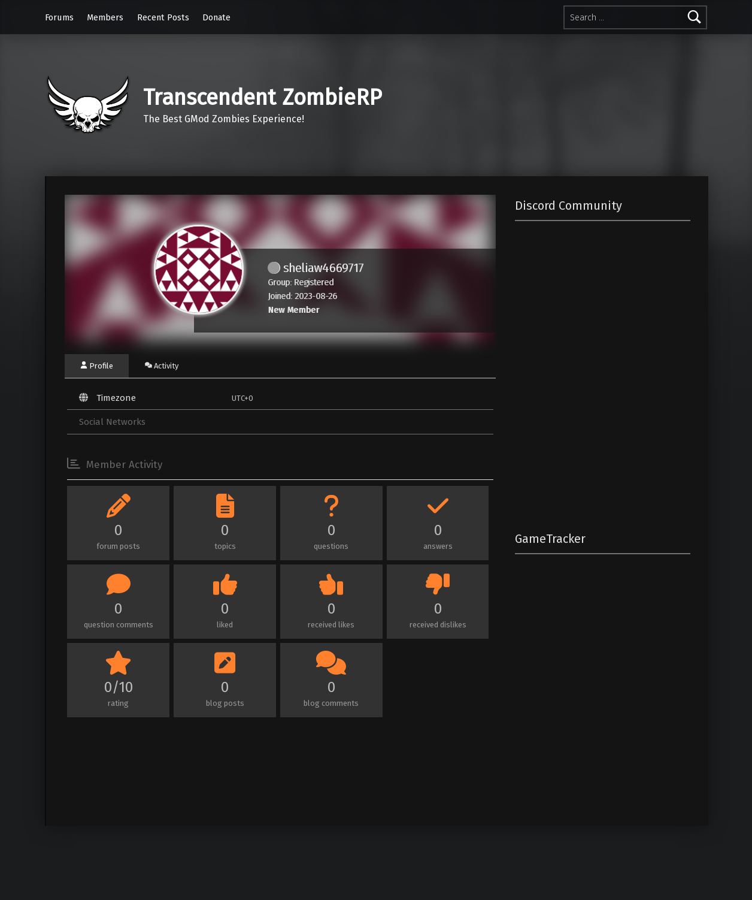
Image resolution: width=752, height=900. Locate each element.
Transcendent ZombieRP (262, 97)
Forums (59, 17)
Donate (216, 17)
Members (105, 17)
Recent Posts (163, 17)
